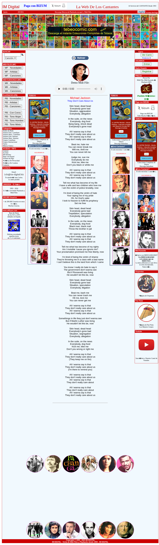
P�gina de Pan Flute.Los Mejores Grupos (146, 324)
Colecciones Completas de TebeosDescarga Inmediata (39, 140)
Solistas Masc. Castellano (11, 134)
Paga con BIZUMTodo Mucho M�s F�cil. (146, 114)
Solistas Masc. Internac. (11, 138)
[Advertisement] (80, 431)
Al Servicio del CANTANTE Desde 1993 (142, 6)
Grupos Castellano (9, 140)
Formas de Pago (8, 158)
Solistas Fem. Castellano (11, 133)
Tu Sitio (5, 153)
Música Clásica (8, 146)
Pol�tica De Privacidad (11, 161)
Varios (5, 144)
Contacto (6, 165)
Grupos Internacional (10, 142)
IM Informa (7, 155)
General (5, 151)
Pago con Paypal (8, 156)
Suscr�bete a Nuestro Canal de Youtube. (146, 357)
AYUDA (21, 12)
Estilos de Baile (8, 131)
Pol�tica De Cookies (10, 163)
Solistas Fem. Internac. (10, 136)
